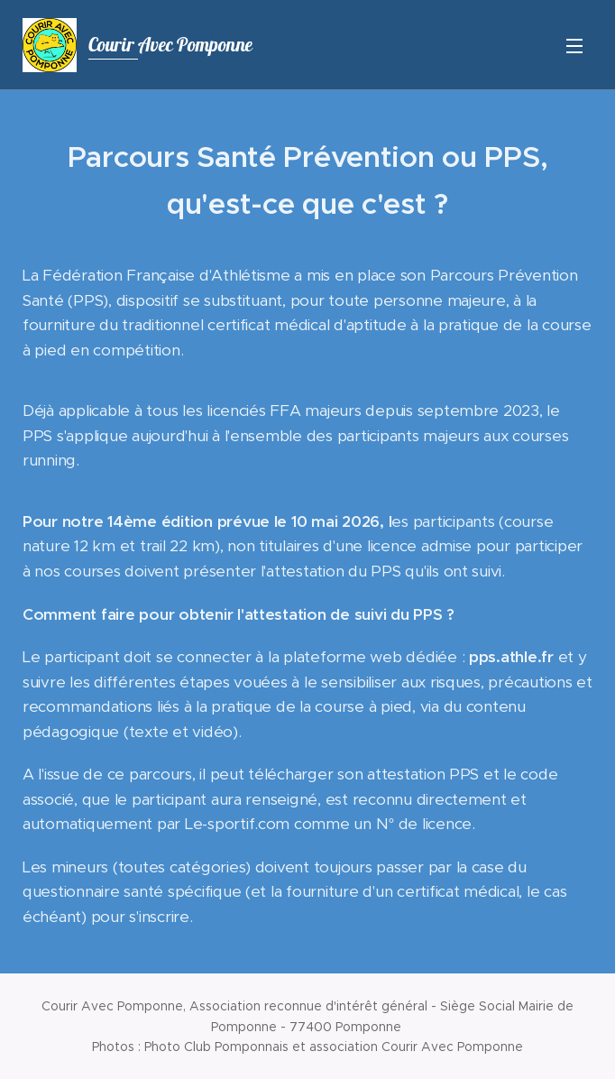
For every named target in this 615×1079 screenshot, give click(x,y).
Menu (574, 46)
